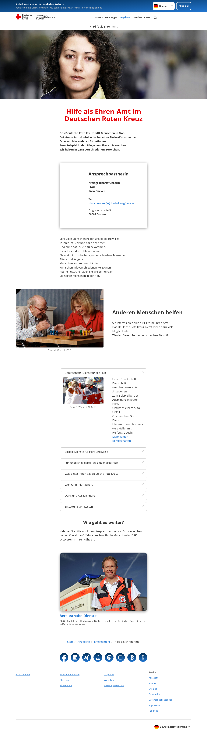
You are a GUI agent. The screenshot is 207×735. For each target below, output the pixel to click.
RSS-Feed (153, 710)
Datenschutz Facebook (160, 699)
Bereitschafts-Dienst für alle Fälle (86, 373)
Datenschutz (155, 694)
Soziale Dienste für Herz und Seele (86, 452)
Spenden (137, 17)
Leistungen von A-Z (114, 685)
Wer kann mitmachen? (79, 484)
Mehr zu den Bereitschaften (121, 439)
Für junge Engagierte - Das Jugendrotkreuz (91, 463)
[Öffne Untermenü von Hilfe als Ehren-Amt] (103, 26)
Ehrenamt (65, 680)
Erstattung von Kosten (79, 506)
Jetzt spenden (23, 674)
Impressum (154, 705)
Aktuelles (109, 680)
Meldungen (111, 17)
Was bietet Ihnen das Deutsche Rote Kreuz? (92, 474)
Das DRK (98, 17)
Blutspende (66, 685)
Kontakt (153, 683)
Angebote (125, 17)
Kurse (147, 17)
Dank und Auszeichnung (80, 495)
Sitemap (153, 688)
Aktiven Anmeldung (70, 674)
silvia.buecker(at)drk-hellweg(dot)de (111, 203)
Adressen (153, 677)
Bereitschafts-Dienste (78, 615)
